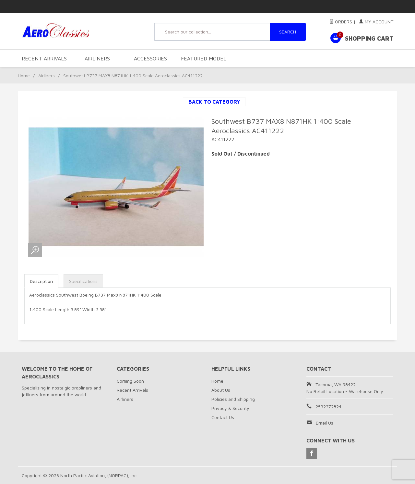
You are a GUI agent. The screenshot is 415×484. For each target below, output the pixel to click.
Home (24, 75)
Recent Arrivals (44, 58)
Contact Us (222, 417)
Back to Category (214, 102)
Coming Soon (130, 381)
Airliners (97, 58)
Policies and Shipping (233, 399)
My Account (376, 21)
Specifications (83, 281)
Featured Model (203, 58)
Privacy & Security (230, 408)
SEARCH (287, 31)
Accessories (150, 58)
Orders (340, 21)
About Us (220, 390)
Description (41, 281)
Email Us (324, 423)
